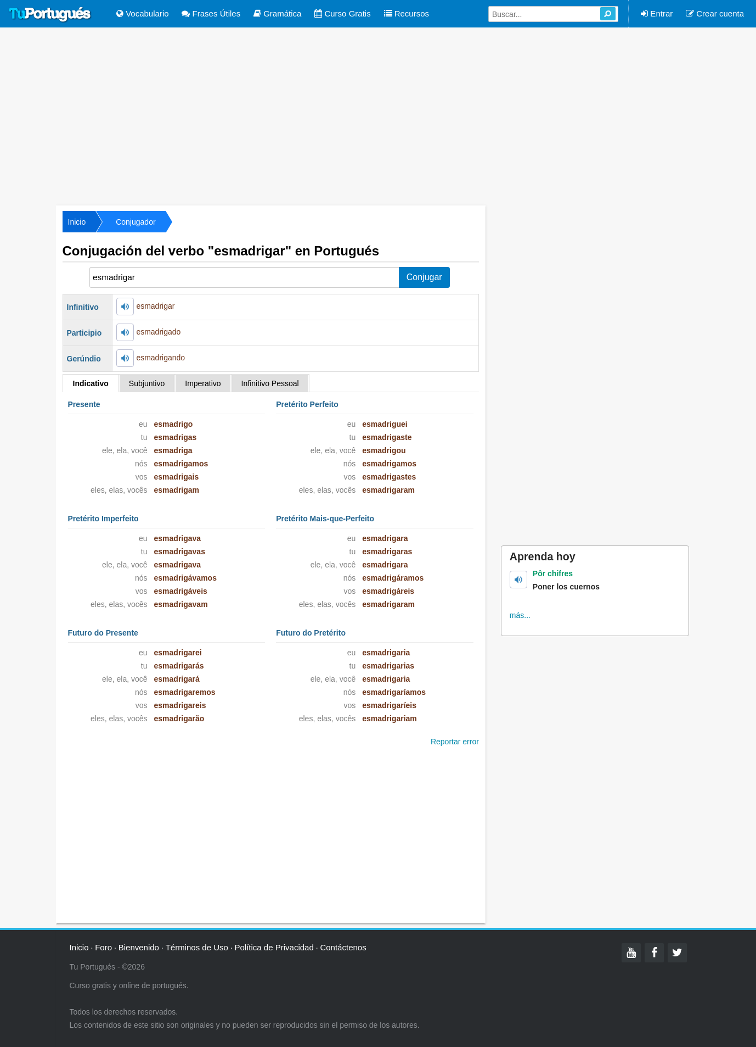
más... (520, 615)
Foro (103, 947)
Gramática (277, 13)
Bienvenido (139, 947)
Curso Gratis (342, 13)
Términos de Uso (197, 947)
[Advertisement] (378, 115)
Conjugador (135, 222)
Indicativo (91, 383)
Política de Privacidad (274, 947)
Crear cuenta (715, 13)
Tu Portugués (50, 15)
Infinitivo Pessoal (270, 383)
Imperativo (203, 383)
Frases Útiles (211, 13)
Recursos (407, 13)
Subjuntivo (147, 383)
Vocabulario (142, 13)
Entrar (657, 13)
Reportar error (455, 741)
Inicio (77, 222)
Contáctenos (343, 947)
